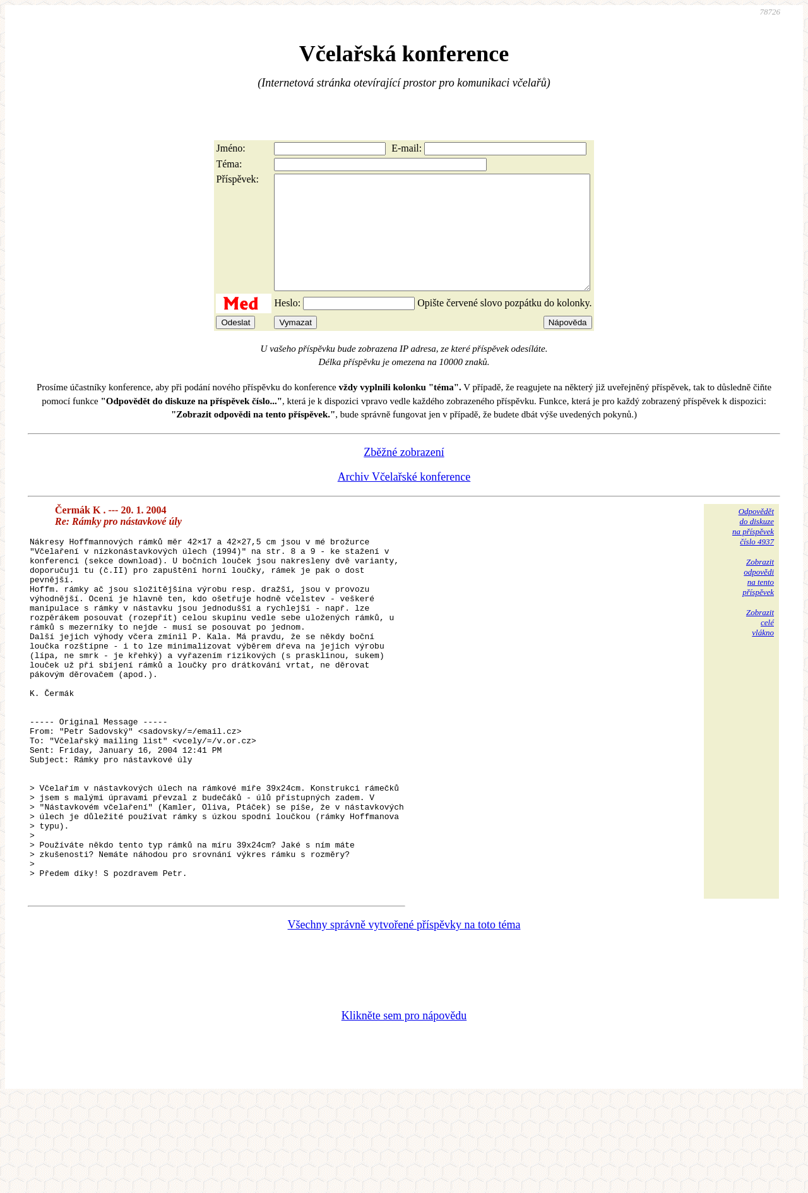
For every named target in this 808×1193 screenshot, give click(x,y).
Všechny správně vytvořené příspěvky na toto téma (404, 1017)
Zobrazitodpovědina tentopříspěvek (758, 600)
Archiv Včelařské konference (404, 499)
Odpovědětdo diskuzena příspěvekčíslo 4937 (753, 549)
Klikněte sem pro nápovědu (404, 1108)
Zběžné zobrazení (404, 475)
